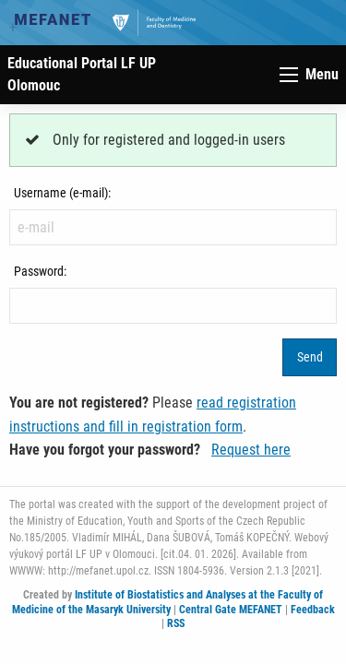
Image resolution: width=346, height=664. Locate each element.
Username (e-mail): (62, 192)
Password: (40, 271)
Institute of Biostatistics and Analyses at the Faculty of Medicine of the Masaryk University (168, 602)
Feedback (313, 609)
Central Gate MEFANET (230, 609)
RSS (176, 623)
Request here (251, 449)
